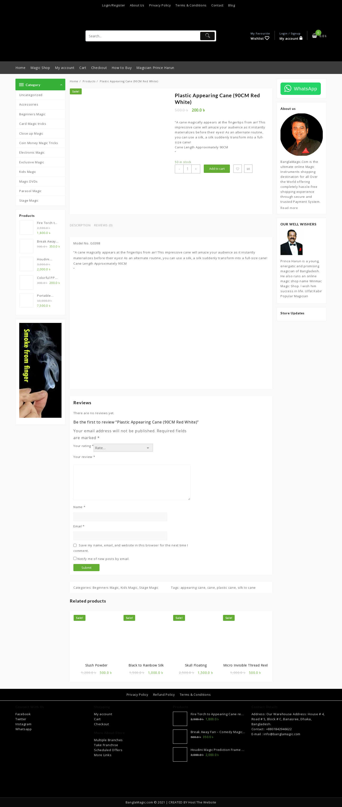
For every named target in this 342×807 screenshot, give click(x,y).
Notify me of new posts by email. (103, 559)
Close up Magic (31, 133)
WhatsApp (305, 88)
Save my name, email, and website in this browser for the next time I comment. (130, 548)
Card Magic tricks (32, 124)
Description (80, 225)
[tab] (82, 225)
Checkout (101, 724)
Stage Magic (28, 200)
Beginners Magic (32, 114)
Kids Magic (27, 172)
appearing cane (193, 587)
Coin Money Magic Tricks (38, 143)
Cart (97, 719)
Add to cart (217, 168)
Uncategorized (31, 95)
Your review (84, 457)
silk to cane (247, 587)
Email (79, 526)
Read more (289, 208)
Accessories (28, 104)
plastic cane (226, 587)
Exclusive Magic (31, 162)
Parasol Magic (30, 191)
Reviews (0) (103, 225)
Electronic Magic (32, 152)
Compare (248, 169)
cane (211, 587)
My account (103, 714)
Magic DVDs (28, 181)
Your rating (83, 446)
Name (79, 507)
